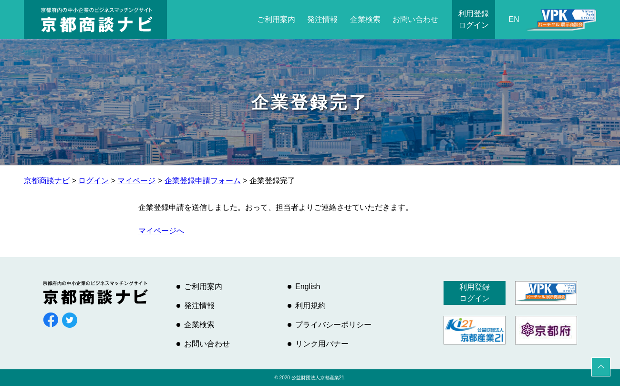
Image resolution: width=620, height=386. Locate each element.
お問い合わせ (415, 19)
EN (514, 19)
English (307, 286)
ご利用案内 (276, 19)
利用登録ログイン (473, 19)
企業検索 (365, 19)
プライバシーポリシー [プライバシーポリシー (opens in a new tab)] (333, 325)
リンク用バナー (322, 344)
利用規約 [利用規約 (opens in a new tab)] (310, 306)
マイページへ (161, 231)
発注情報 (322, 19)
